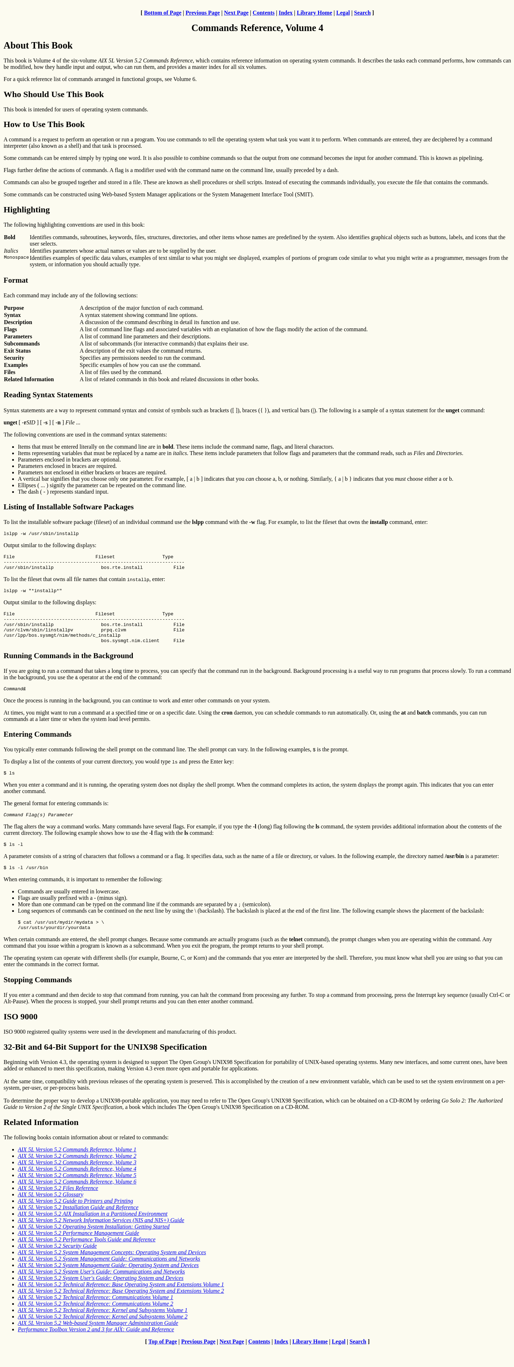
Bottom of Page (162, 13)
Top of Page (162, 1361)
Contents (263, 13)
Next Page (236, 13)
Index (286, 13)
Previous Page (203, 13)
